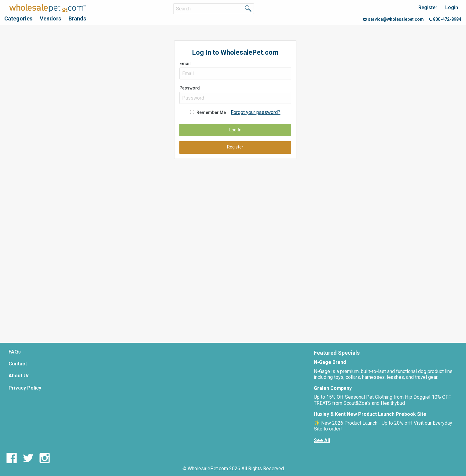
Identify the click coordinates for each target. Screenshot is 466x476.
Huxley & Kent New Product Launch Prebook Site (370, 414)
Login (451, 7)
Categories (18, 18)
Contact (18, 364)
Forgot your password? (255, 112)
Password (235, 95)
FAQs (15, 352)
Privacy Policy (25, 388)
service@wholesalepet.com (393, 19)
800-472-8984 (445, 19)
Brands (77, 18)
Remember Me (211, 112)
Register (427, 7)
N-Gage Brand (330, 362)
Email (235, 70)
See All (322, 440)
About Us (19, 376)
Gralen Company (333, 388)
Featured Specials (337, 353)
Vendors (50, 18)
